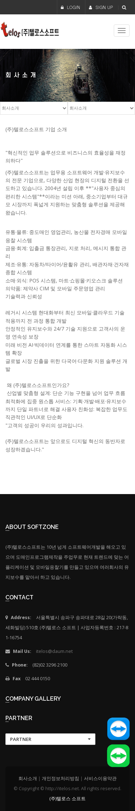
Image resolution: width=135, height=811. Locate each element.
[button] (50, 739)
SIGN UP (101, 7)
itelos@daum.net (54, 651)
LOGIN (70, 7)
